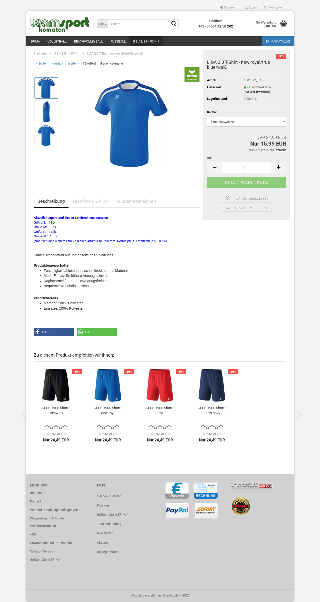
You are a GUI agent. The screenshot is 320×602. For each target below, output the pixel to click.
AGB (33, 534)
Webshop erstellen (144, 595)
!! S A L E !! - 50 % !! (146, 41)
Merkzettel (273, 7)
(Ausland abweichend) (257, 92)
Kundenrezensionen (136, 201)
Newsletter (104, 533)
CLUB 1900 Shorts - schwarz (56, 410)
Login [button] (251, 7)
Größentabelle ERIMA (45, 559)
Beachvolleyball (88, 41)
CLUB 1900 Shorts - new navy (212, 410)
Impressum (38, 493)
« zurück (57, 63)
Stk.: (210, 158)
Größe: (212, 112)
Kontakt (35, 501)
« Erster (41, 63)
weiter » (73, 63)
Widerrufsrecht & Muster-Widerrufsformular (48, 522)
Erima (35, 41)
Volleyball (57, 41)
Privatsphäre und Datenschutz (51, 543)
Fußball (118, 41)
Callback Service (42, 551)
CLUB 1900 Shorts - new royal (108, 410)
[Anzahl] (246, 167)
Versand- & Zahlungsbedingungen (54, 510)
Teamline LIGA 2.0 (90, 201)
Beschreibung (51, 201)
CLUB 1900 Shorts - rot (160, 410)
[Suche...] (102, 23)
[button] (228, 7)
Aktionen (103, 542)
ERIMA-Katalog (278, 41)
